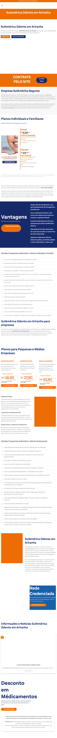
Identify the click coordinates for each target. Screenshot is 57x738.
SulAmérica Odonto (30, 549)
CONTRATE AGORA (9, 385)
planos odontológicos (9, 108)
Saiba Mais (28, 670)
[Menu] (2, 5)
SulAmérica (48, 95)
